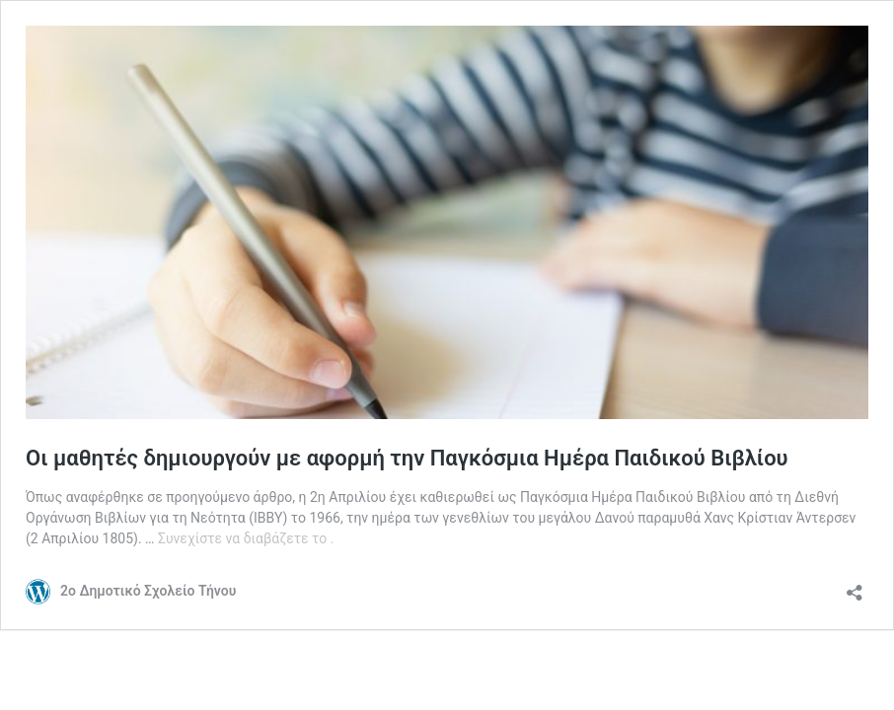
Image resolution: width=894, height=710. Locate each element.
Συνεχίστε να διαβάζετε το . (246, 538)
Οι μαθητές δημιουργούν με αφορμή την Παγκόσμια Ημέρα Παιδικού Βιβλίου (407, 458)
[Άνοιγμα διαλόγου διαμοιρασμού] (854, 586)
